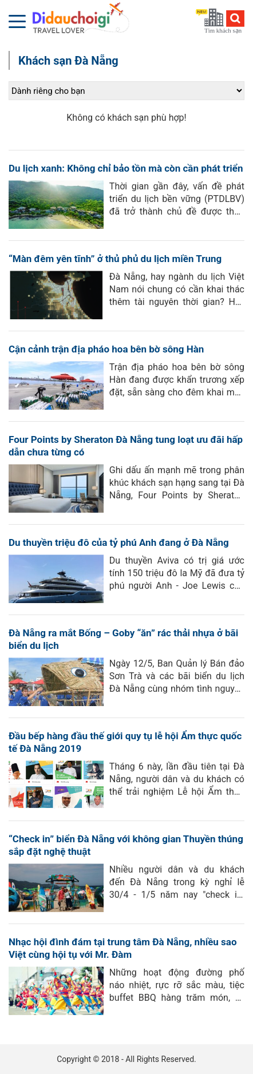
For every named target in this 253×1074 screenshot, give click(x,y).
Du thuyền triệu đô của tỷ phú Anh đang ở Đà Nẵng (119, 542)
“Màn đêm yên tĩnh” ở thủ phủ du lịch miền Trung (115, 258)
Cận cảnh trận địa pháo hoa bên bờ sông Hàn (106, 349)
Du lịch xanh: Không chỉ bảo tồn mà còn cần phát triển (126, 168)
